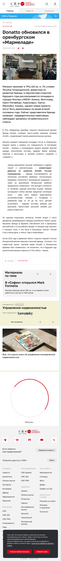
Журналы (7, 501)
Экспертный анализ (26, 522)
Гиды (5, 527)
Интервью (7, 489)
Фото (42, 480)
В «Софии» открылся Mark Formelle (25, 284)
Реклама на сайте (47, 501)
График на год (46, 489)
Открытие (7, 26)
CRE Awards (26, 472)
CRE (4, 511)
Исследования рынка (27, 508)
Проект (24, 491)
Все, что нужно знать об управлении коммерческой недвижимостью (29, 356)
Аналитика (7, 477)
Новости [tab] (29, 11)
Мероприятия (9, 497)
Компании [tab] (49, 11)
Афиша (5, 493)
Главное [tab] (9, 11)
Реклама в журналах (45, 506)
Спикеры (44, 477)
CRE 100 (6, 515)
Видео (42, 485)
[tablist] (29, 10)
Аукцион (25, 513)
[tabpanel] (29, 219)
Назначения (26, 517)
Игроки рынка (9, 480)
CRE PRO (6, 519)
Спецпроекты (8, 523)
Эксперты (7, 485)
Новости (6, 472)
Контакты (44, 512)
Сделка (24, 503)
